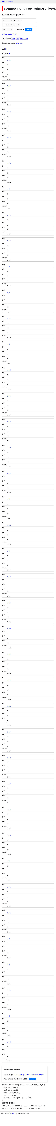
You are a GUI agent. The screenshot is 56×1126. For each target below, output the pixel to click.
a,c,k (9, 111)
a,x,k (9, 654)
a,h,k (9, 241)
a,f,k (8, 189)
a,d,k (9, 137)
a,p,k (9, 448)
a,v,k (9, 603)
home (4, 1)
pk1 (17, 43)
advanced (24, 39)
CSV (17, 39)
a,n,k (9, 396)
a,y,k (9, 680)
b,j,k (8, 964)
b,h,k (9, 913)
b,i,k (8, 939)
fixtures (10, 1)
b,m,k (9, 1042)
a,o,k (9, 422)
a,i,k (8, 267)
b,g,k (9, 887)
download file (21, 1079)
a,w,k (9, 628)
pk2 (21, 43)
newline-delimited (31, 1074)
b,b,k (9, 758)
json (13, 39)
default (16, 1074)
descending (19, 29)
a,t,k (8, 551)
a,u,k (9, 577)
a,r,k (8, 499)
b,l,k (8, 1016)
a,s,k (9, 525)
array (22, 1074)
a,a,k (9, 60)
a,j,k (8, 292)
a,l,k (8, 344)
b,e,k (9, 835)
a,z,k (9, 706)
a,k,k (9, 318)
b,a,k (9, 732)
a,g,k (9, 215)
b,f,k (8, 861)
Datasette (12, 1113)
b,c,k (9, 784)
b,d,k (9, 809)
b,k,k (9, 990)
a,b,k (9, 86)
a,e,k (9, 163)
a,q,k (9, 473)
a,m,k (9, 370)
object (41, 1074)
